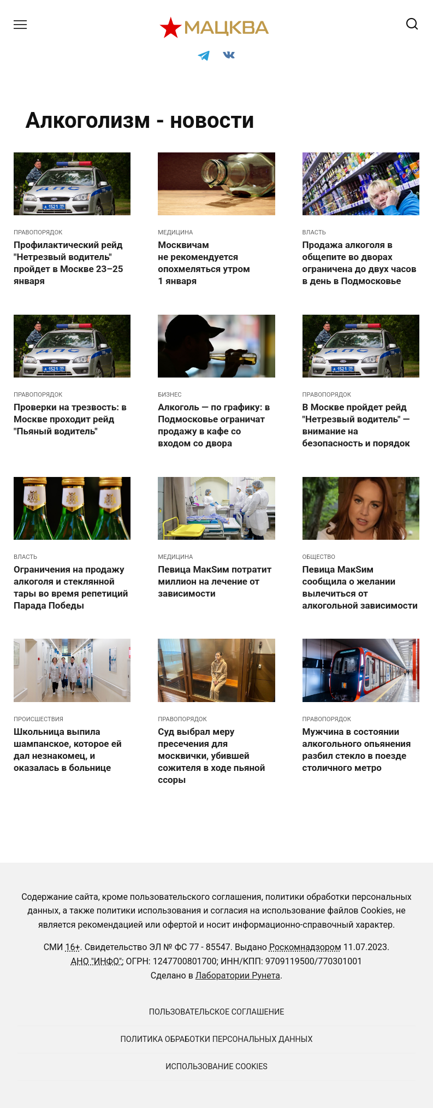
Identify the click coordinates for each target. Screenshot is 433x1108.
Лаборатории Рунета (237, 975)
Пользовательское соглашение (216, 1012)
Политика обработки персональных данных (217, 1039)
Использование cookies (216, 1066)
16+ (72, 947)
